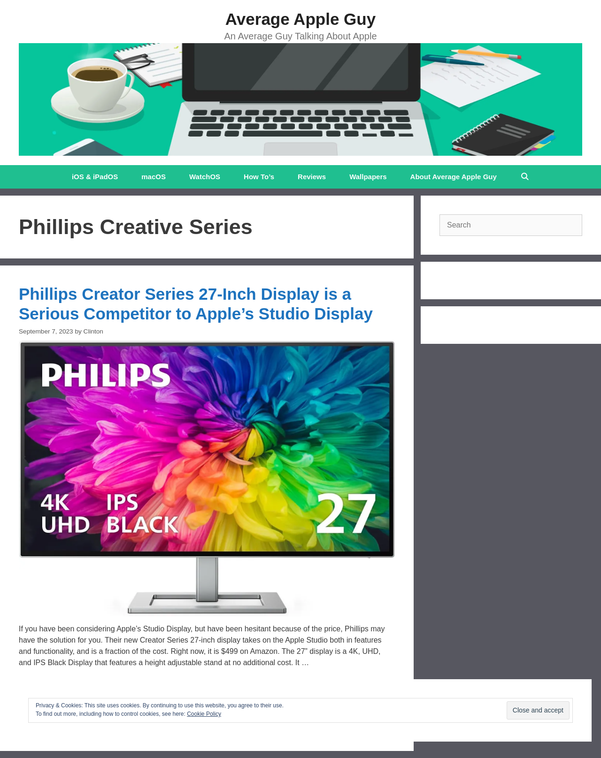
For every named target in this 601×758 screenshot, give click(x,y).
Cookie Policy (204, 714)
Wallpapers (367, 177)
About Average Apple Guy (453, 177)
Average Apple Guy (300, 19)
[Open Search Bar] (525, 177)
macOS (153, 177)
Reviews (312, 177)
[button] (207, 478)
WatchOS (204, 177)
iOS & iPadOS (95, 177)
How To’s (259, 177)
